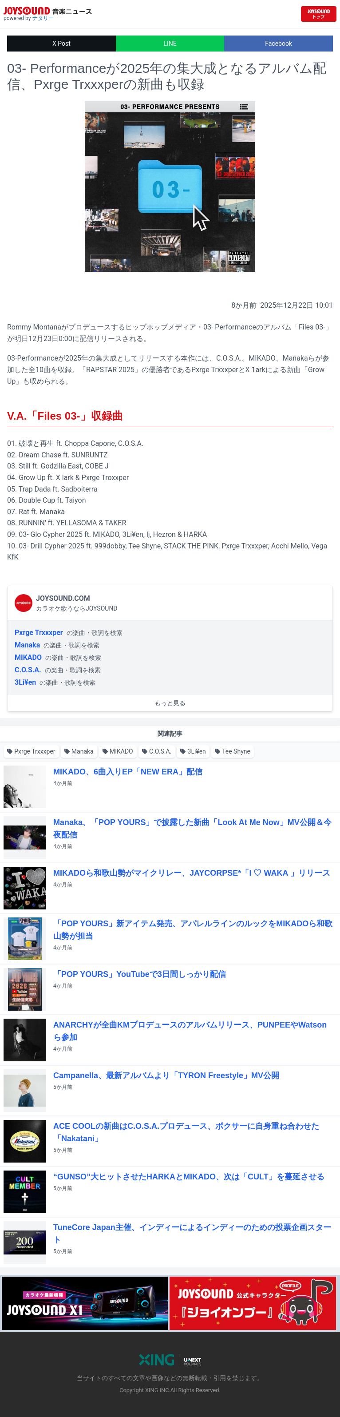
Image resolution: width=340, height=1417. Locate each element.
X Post (61, 43)
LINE (169, 43)
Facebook (278, 43)
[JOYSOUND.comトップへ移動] (318, 14)
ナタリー (43, 18)
